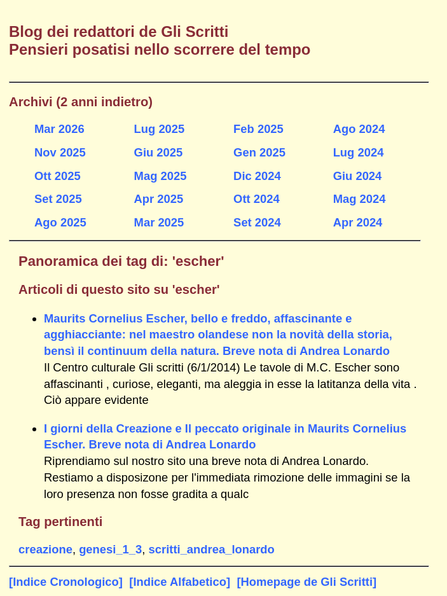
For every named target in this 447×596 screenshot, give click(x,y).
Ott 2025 (57, 176)
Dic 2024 (257, 176)
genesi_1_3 (110, 549)
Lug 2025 (159, 128)
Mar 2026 (59, 128)
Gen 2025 (259, 152)
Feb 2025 (258, 128)
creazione (45, 549)
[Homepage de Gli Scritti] (306, 581)
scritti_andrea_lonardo (212, 549)
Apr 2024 (358, 222)
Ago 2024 (359, 128)
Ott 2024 (256, 198)
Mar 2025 (159, 222)
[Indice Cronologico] (66, 581)
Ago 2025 (60, 222)
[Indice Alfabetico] (179, 581)
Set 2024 (257, 222)
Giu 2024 (357, 176)
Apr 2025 (159, 198)
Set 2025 (58, 198)
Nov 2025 (60, 152)
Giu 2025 (158, 152)
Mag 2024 (359, 198)
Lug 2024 (358, 152)
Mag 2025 (160, 176)
